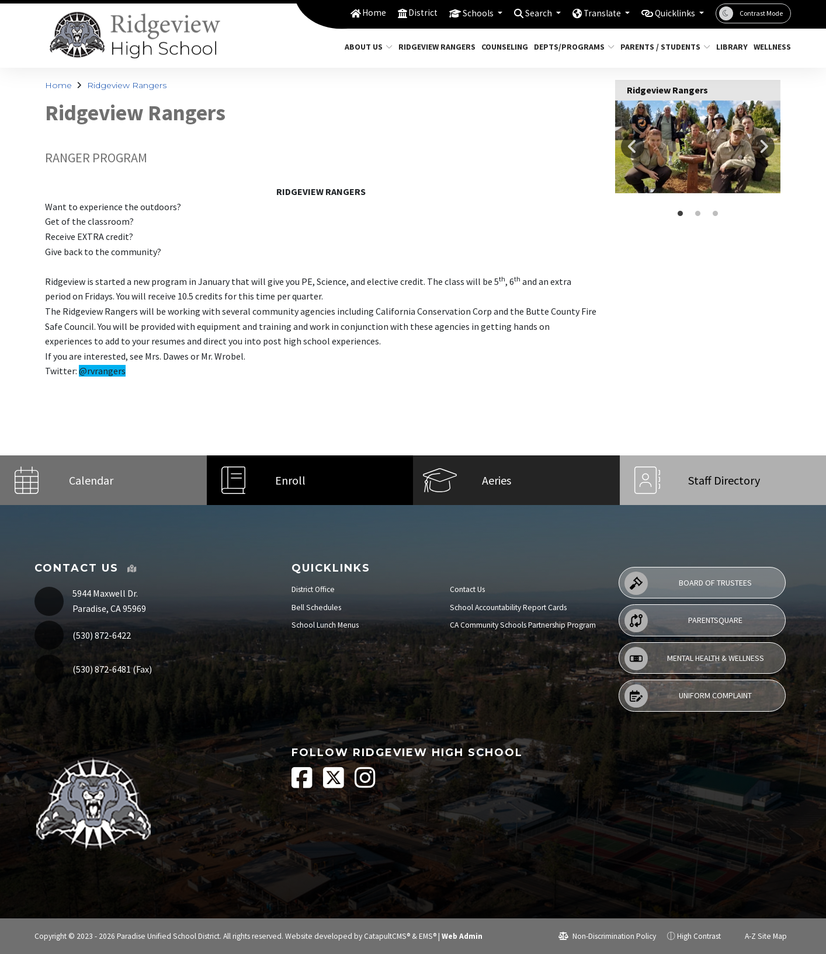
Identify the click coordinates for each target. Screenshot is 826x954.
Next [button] (763, 146)
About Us (366, 46)
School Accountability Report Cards (508, 607)
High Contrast (699, 936)
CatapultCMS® (387, 936)
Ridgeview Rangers (432, 46)
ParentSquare (683, 620)
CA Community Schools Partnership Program (523, 625)
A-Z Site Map (759, 936)
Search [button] (526, 12)
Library (730, 46)
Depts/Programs (570, 46)
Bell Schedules (316, 607)
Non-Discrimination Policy (607, 936)
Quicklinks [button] (673, 12)
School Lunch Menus (325, 625)
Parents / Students (660, 46)
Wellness (770, 46)
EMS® (427, 936)
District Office (313, 589)
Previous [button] (632, 146)
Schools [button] (462, 12)
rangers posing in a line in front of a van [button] (715, 214)
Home (352, 12)
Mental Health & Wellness (694, 658)
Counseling (502, 46)
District (403, 12)
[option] (697, 146)
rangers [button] (680, 214)
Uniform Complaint (688, 696)
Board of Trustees (688, 583)
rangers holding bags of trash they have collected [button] (698, 214)
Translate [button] (594, 12)
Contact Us (467, 589)
